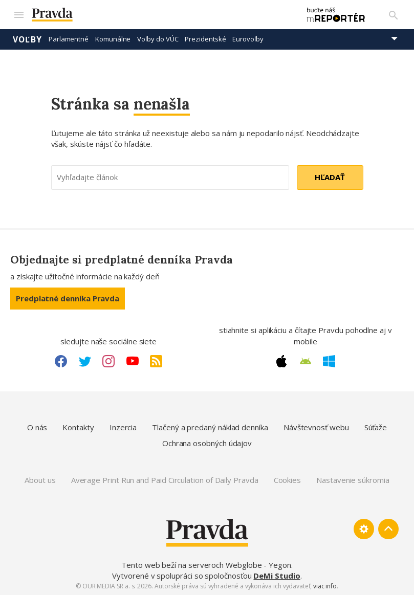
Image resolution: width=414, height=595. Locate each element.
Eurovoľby (247, 38)
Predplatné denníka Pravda (67, 298)
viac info (325, 585)
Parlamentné (69, 38)
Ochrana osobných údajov (207, 442)
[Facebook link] (61, 360)
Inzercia (123, 427)
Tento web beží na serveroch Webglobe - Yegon (206, 564)
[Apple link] (281, 360)
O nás (37, 427)
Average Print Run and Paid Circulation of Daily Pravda (164, 479)
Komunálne (112, 38)
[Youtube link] (132, 360)
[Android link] (305, 361)
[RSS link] (156, 360)
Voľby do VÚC (157, 38)
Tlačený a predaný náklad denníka (210, 427)
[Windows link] (329, 360)
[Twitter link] (85, 360)
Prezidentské (205, 38)
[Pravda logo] (160, 14)
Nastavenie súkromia (352, 479)
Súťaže (375, 427)
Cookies (287, 479)
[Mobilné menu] (18, 14)
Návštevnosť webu (316, 427)
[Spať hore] (388, 528)
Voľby (27, 38)
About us (40, 479)
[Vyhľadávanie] (393, 14)
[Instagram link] (108, 360)
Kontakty (78, 427)
